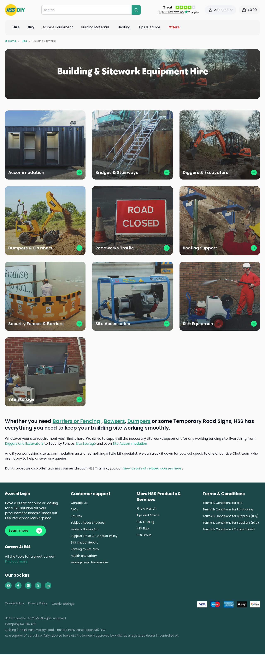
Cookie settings (63, 604)
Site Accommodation (130, 443)
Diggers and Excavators (24, 443)
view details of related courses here (152, 468)
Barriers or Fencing (76, 421)
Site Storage (86, 443)
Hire (24, 41)
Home (10, 41)
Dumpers (139, 421)
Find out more (16, 562)
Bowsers (114, 421)
